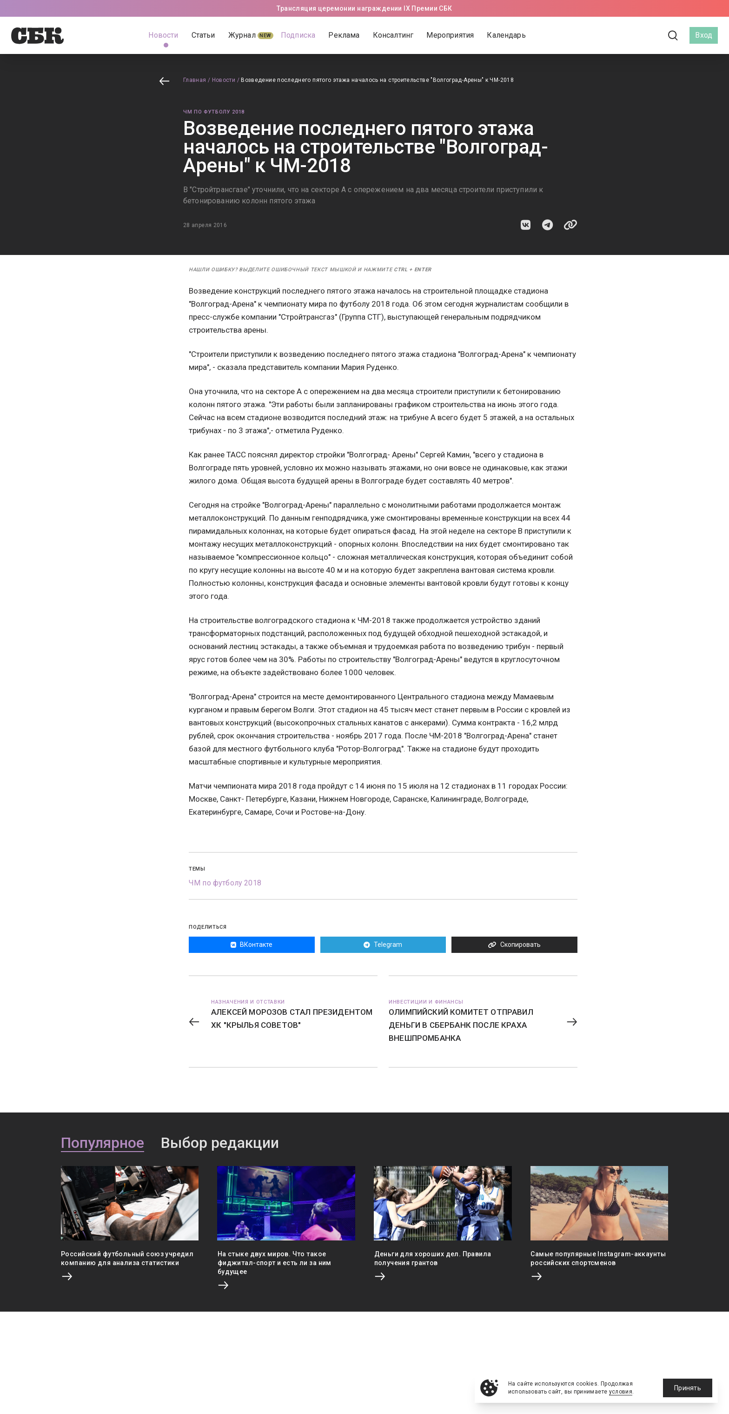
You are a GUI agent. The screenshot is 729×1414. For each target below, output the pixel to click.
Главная (194, 80)
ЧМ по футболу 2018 (214, 112)
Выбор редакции (220, 1143)
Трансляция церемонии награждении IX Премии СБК (364, 8)
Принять (687, 1388)
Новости (224, 80)
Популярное (102, 1143)
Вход (703, 35)
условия (621, 1391)
